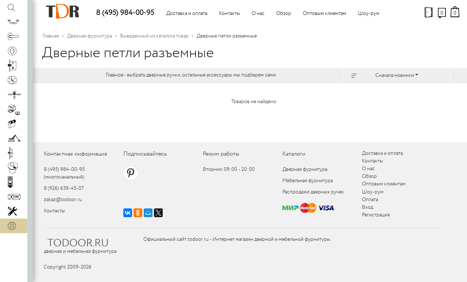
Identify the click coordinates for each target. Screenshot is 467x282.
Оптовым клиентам (324, 13)
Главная (50, 36)
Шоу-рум (368, 13)
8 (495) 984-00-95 (125, 13)
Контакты (229, 13)
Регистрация (376, 215)
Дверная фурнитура (89, 36)
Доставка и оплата (186, 13)
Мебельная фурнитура (307, 180)
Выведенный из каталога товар (154, 36)
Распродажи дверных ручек (313, 192)
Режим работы (221, 154)
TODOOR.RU (78, 243)
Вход (367, 207)
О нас (258, 13)
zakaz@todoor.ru (63, 199)
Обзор (283, 13)
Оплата (370, 199)
